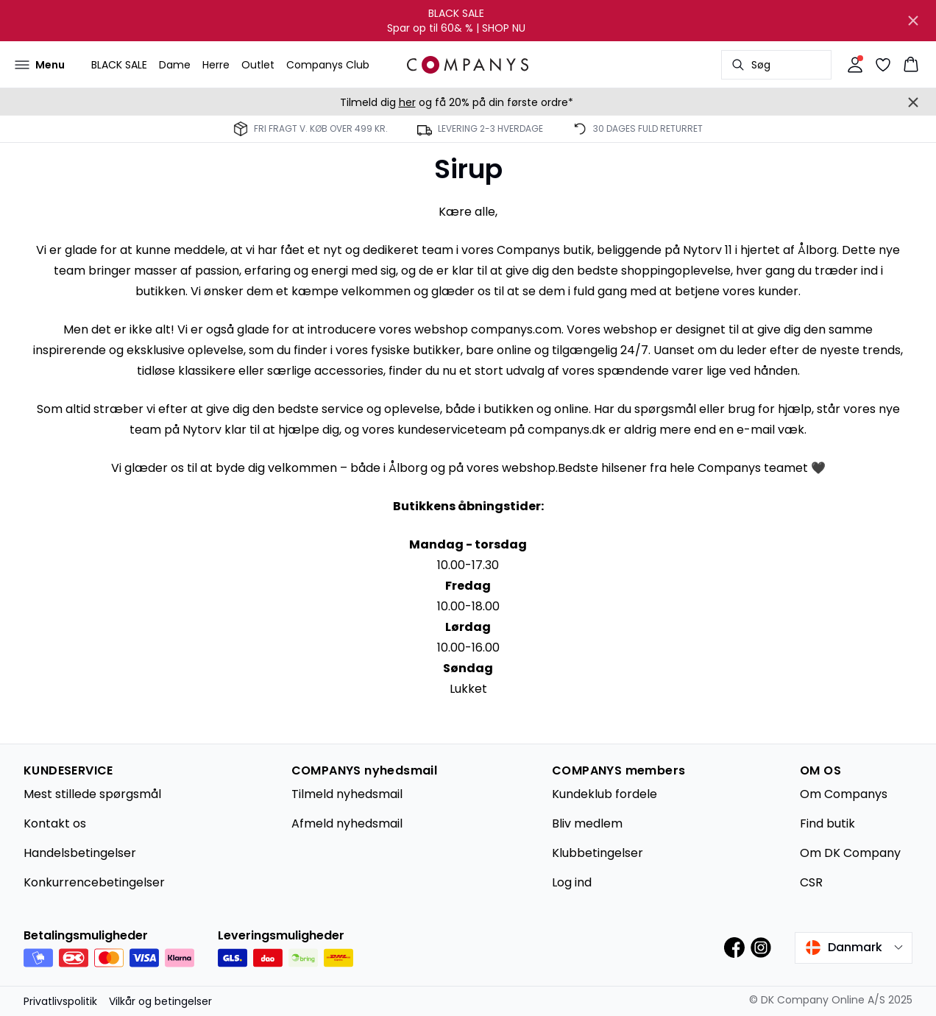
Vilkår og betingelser (160, 1001)
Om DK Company (850, 852)
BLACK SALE (119, 64)
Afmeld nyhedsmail (347, 823)
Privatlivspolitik (60, 1001)
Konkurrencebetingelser (94, 882)
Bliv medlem (587, 823)
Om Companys (843, 794)
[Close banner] (913, 21)
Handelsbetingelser (80, 852)
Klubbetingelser (597, 852)
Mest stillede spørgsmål (92, 794)
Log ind (572, 882)
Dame (175, 64)
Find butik (827, 823)
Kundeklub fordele (604, 794)
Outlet (257, 64)
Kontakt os (55, 823)
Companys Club (327, 64)
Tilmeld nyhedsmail (347, 794)
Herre (216, 64)
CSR (811, 882)
